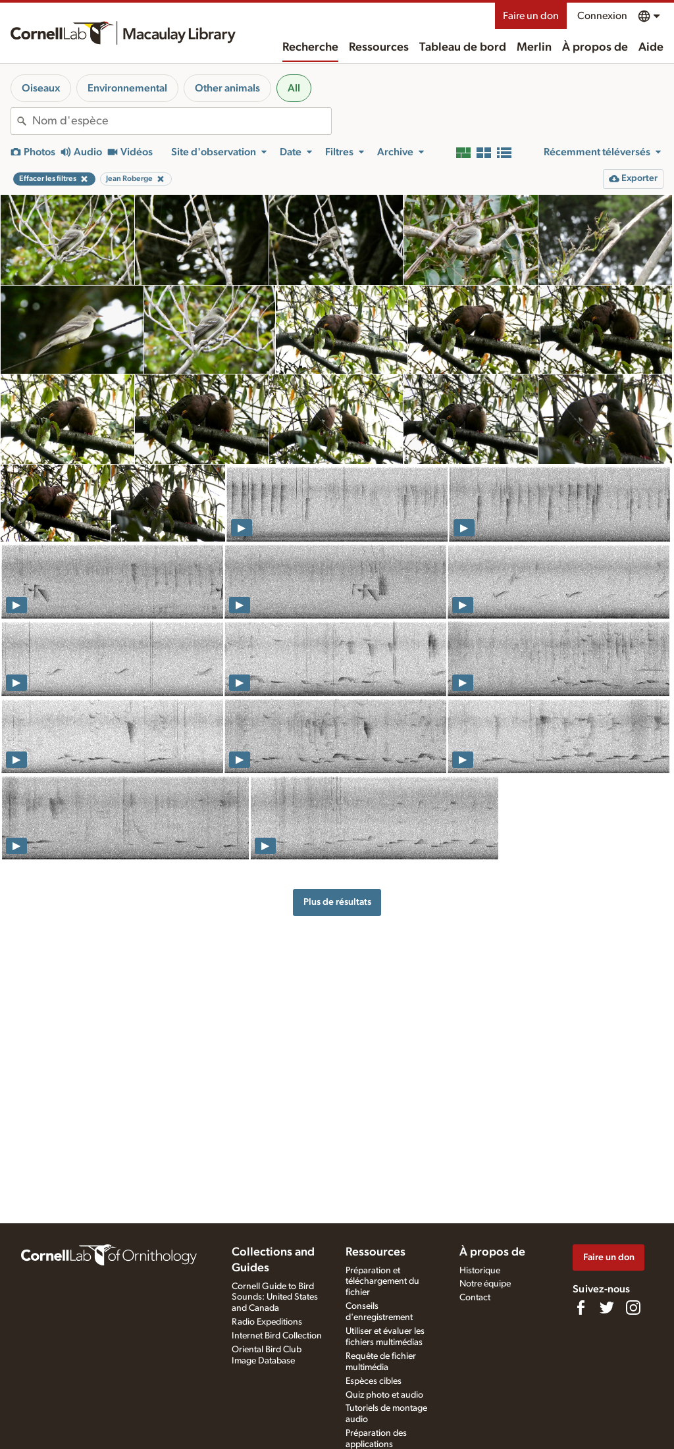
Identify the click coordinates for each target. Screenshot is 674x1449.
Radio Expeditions (267, 1322)
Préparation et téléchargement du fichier (382, 1282)
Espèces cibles (374, 1381)
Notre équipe (485, 1283)
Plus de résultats (337, 902)
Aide (650, 47)
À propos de (595, 47)
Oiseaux (41, 88)
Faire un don (531, 16)
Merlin (534, 47)
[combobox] (181, 121)
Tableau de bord (462, 47)
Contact (474, 1297)
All (294, 88)
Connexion (602, 16)
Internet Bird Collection (277, 1335)
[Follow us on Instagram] (633, 1307)
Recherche (310, 47)
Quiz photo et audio (384, 1395)
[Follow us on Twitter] (607, 1307)
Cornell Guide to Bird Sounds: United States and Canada (275, 1297)
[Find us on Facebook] (580, 1307)
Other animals (227, 88)
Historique (479, 1270)
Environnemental (127, 88)
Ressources (379, 47)
